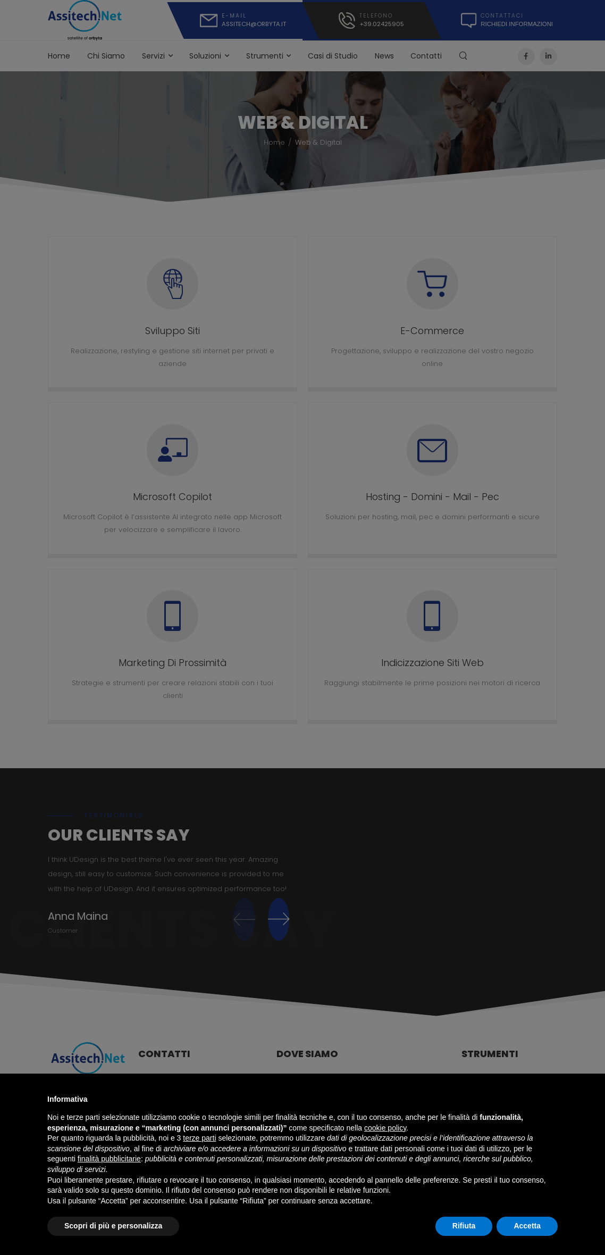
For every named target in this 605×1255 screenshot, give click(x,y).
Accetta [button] (527, 1225)
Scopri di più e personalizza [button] (113, 1225)
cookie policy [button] (385, 1128)
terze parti (199, 1138)
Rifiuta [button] (464, 1225)
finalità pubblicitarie (109, 1158)
